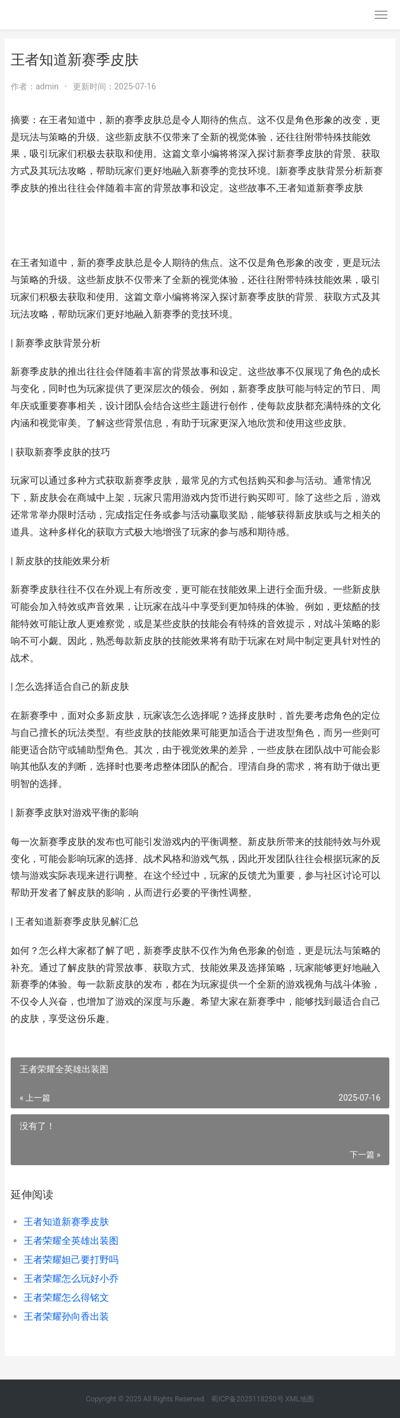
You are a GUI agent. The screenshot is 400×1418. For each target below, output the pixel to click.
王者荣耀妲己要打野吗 (71, 1259)
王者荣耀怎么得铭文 (66, 1297)
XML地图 (300, 1399)
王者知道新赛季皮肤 (66, 1221)
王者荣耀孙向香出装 (66, 1316)
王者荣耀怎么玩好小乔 (71, 1278)
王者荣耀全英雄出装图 (71, 1240)
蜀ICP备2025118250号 (247, 1399)
